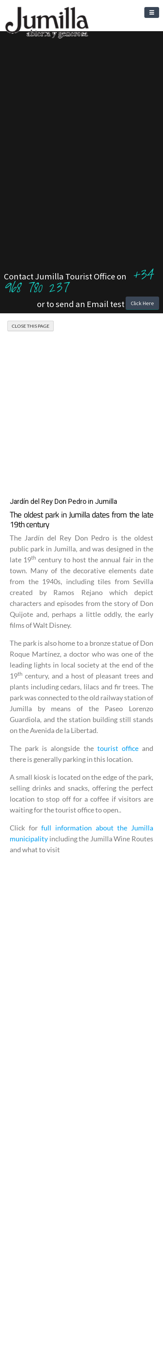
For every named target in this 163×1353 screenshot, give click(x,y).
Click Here (142, 303)
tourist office (117, 748)
